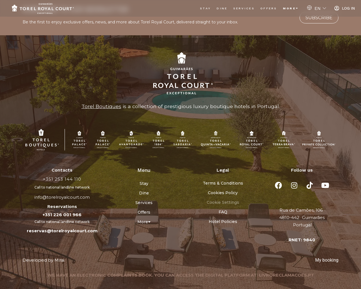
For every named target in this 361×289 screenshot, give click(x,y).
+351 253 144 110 (62, 179)
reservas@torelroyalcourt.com (62, 230)
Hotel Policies (223, 221)
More (291, 8)
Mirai (59, 260)
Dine (222, 8)
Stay (205, 8)
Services (244, 8)
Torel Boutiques (101, 106)
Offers (268, 8)
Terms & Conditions (223, 183)
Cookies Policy (223, 192)
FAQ (223, 211)
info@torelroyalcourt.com (62, 197)
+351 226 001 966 (62, 214)
